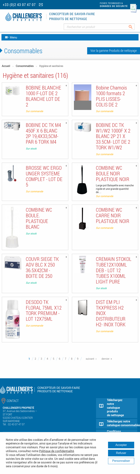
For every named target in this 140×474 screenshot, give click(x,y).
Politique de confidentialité (56, 451)
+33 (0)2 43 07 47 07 (19, 4)
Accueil (6, 66)
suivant (90, 358)
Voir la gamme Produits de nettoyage (113, 50)
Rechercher (133, 26)
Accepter (121, 444)
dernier (105, 358)
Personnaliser (121, 460)
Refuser (121, 452)
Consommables (25, 66)
